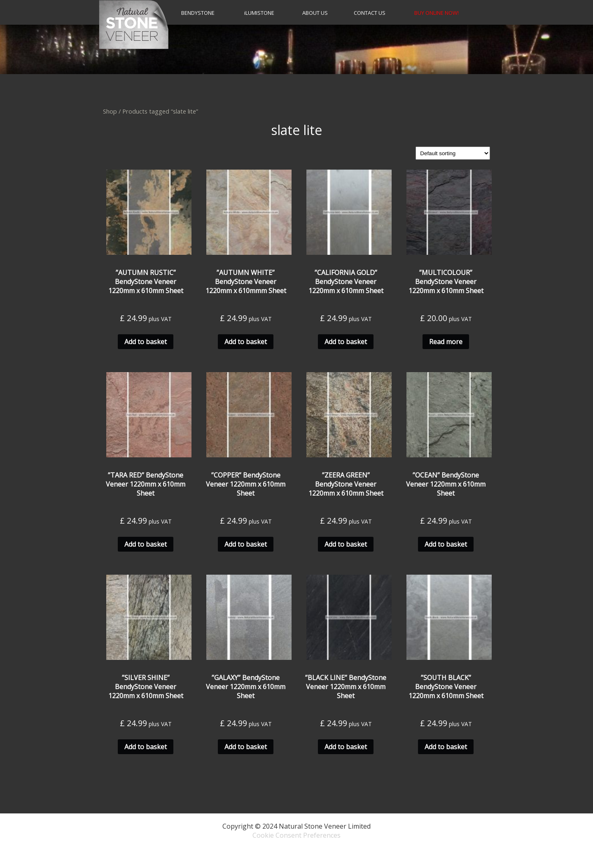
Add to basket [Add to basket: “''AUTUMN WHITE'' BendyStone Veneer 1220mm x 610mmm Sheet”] (245, 341)
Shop (110, 111)
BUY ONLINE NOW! (436, 12)
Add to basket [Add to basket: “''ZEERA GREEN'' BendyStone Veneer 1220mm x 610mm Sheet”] (346, 544)
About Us (315, 12)
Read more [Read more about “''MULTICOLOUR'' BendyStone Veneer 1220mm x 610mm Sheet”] (445, 341)
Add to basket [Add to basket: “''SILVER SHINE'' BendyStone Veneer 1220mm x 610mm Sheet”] (145, 746)
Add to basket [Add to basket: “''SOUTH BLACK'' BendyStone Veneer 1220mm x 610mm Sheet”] (446, 746)
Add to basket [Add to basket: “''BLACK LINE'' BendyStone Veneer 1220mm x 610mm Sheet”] (346, 746)
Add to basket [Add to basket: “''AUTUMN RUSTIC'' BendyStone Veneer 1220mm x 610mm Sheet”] (145, 341)
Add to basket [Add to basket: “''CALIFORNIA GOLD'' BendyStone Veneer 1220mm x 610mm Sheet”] (346, 341)
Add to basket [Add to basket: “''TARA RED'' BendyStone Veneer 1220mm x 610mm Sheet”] (145, 544)
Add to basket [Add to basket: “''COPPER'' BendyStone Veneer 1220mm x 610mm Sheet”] (245, 544)
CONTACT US (369, 12)
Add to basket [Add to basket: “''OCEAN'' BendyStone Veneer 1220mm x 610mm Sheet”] (446, 544)
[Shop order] (453, 153)
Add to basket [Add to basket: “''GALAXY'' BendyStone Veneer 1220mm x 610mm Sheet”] (245, 746)
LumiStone (259, 12)
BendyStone (198, 12)
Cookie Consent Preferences (296, 835)
